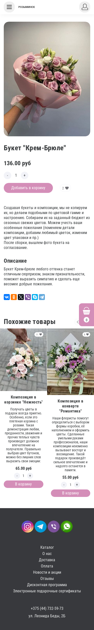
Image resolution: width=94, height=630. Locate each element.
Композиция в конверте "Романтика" (70, 406)
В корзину (23, 484)
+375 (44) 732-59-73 (47, 608)
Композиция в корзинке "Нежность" (23, 399)
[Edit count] (16, 175)
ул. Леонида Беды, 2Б (47, 616)
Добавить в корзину (28, 187)
